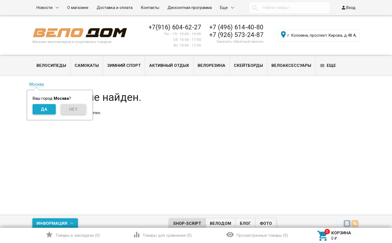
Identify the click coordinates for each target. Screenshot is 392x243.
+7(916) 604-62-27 (175, 27)
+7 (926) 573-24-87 (236, 35)
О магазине (77, 7)
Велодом (220, 223)
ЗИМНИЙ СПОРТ (124, 65)
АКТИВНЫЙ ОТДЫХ (169, 65)
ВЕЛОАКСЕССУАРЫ (291, 65)
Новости (44, 7)
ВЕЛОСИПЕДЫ (51, 65)
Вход (348, 7)
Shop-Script (187, 223)
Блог (245, 223)
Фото (266, 223)
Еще (224, 7)
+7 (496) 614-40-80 (236, 27)
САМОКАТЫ (87, 65)
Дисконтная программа (189, 7)
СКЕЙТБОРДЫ (248, 65)
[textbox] (289, 8)
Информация (51, 223)
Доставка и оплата (115, 7)
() (72, 234)
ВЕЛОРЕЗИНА (211, 65)
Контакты (150, 7)
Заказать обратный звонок (240, 41)
